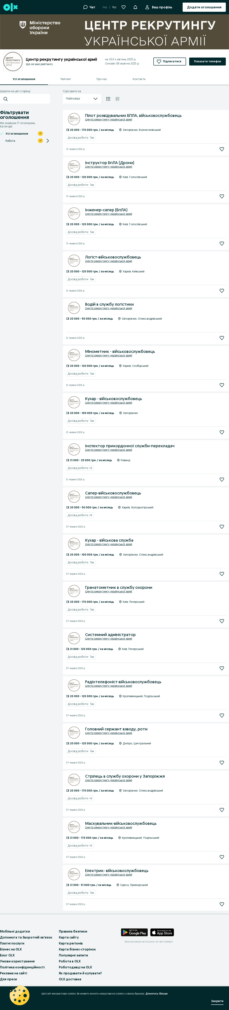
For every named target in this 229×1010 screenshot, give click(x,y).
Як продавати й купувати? (80, 973)
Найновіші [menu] (82, 98)
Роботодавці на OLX (75, 967)
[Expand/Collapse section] (47, 140)
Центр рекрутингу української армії (108, 119)
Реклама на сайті (13, 973)
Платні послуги (12, 943)
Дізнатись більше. (156, 993)
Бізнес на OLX (11, 949)
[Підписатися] (222, 149)
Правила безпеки (73, 931)
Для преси (8, 979)
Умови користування (17, 961)
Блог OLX (7, 955)
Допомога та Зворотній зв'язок (26, 937)
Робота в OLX (70, 961)
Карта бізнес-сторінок (77, 949)
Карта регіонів (71, 943)
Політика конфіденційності (22, 967)
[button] (135, 7)
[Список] (108, 99)
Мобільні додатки (15, 931)
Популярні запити (73, 955)
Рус (114, 7)
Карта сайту (69, 937)
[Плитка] (117, 99)
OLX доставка (70, 979)
